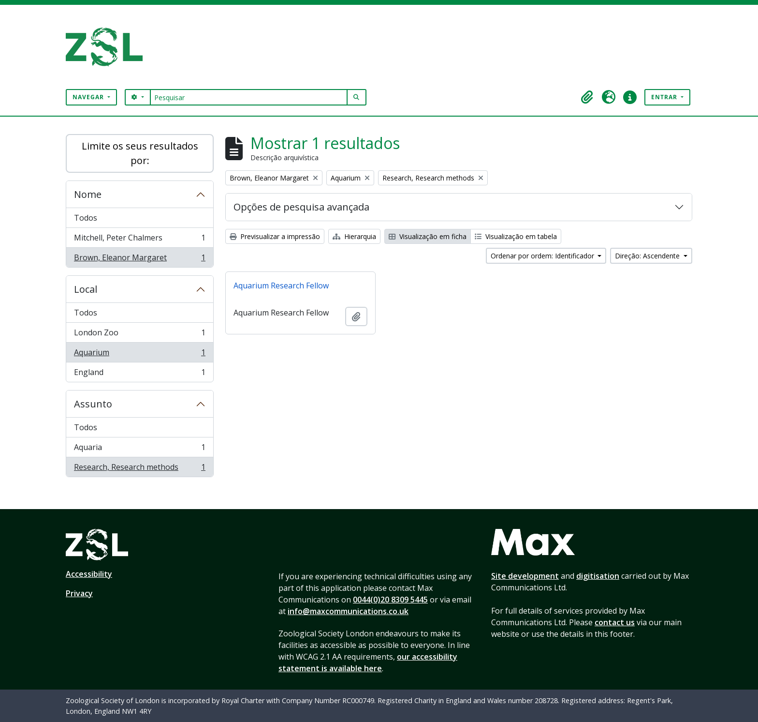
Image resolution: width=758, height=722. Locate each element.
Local (85, 289)
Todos (85, 217)
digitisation (597, 576)
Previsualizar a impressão (275, 236)
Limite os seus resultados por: (140, 153)
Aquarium (139, 354)
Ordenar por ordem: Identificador (543, 255)
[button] (587, 97)
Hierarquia (354, 236)
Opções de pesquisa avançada (301, 206)
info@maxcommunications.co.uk (348, 611)
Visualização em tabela (516, 236)
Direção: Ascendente (648, 255)
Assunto (93, 403)
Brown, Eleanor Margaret (139, 259)
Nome (88, 194)
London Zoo (139, 335)
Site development (525, 576)
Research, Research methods (139, 469)
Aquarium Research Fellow (281, 285)
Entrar (665, 97)
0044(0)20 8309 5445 (390, 599)
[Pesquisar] (248, 97)
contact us (615, 622)
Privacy (79, 593)
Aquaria (139, 449)
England (139, 374)
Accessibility (89, 574)
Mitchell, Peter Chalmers (139, 240)
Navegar (89, 97)
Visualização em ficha (427, 236)
